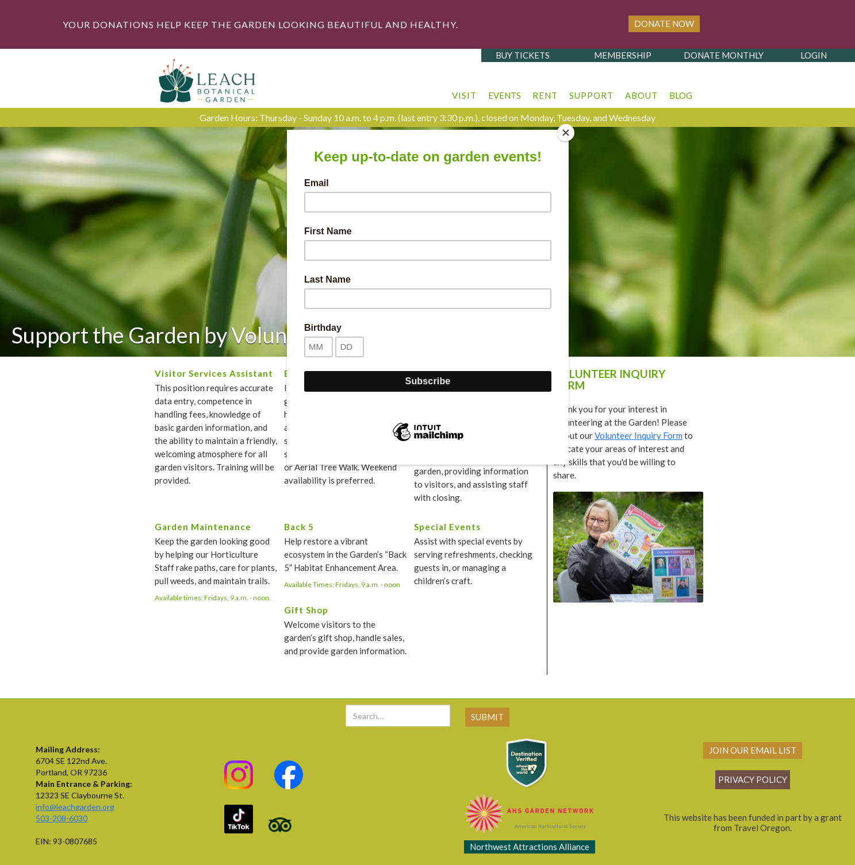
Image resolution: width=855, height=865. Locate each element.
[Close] (565, 132)
